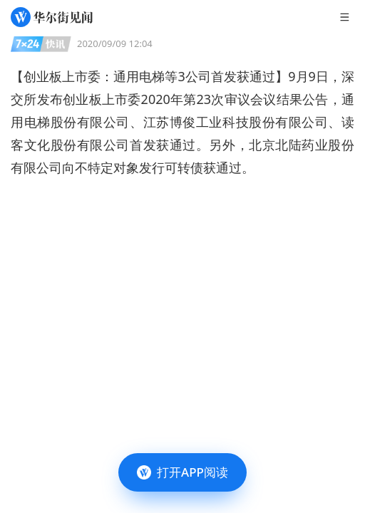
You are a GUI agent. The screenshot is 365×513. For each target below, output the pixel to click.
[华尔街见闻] (52, 17)
